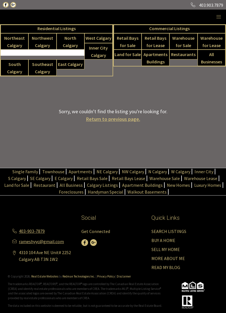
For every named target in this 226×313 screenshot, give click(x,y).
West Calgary (98, 38)
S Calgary (17, 178)
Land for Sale (128, 54)
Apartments (80, 171)
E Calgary (64, 178)
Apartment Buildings (142, 185)
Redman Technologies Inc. (79, 276)
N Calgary (157, 171)
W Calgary (180, 171)
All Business (71, 185)
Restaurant (44, 185)
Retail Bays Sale (92, 178)
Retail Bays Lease (128, 178)
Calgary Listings (102, 185)
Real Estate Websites (45, 276)
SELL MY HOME (165, 249)
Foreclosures (71, 192)
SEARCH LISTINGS (168, 231)
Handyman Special (105, 192)
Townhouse (53, 171)
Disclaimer (124, 276)
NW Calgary (133, 171)
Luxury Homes (207, 185)
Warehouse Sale (164, 178)
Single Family (25, 171)
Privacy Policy (106, 276)
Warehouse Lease (200, 178)
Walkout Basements (147, 192)
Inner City (203, 171)
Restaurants (183, 54)
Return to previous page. (113, 119)
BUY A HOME (163, 240)
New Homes (178, 185)
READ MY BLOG (165, 267)
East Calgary (70, 64)
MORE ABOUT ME (168, 258)
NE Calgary (107, 171)
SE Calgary (40, 178)
